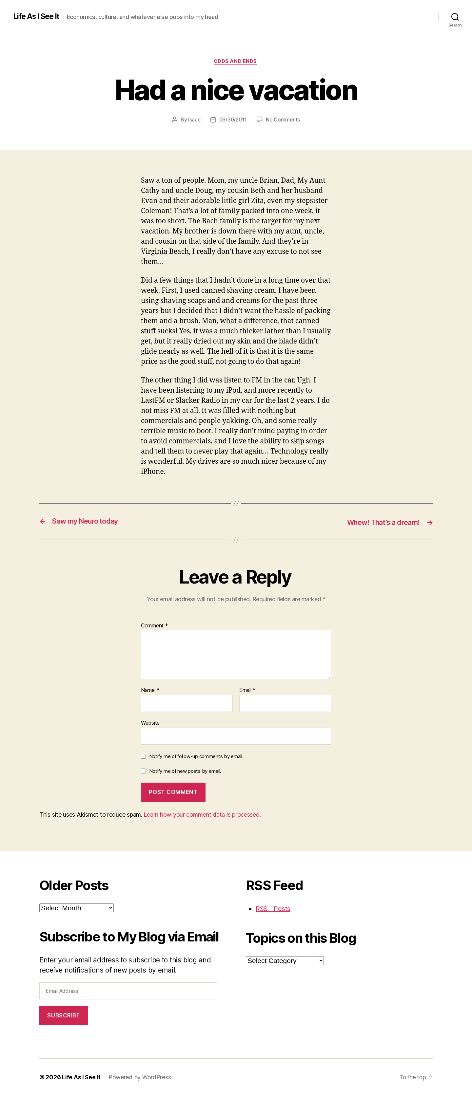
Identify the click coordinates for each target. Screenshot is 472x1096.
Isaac (193, 120)
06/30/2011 (232, 120)
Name (150, 691)
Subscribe (63, 1015)
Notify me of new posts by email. (185, 771)
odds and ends (236, 62)
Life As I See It (38, 16)
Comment (154, 626)
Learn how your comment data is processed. (202, 814)
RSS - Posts (274, 909)
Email (247, 691)
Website (150, 723)
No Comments (283, 120)
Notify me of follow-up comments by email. (196, 756)
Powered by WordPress (140, 1077)
